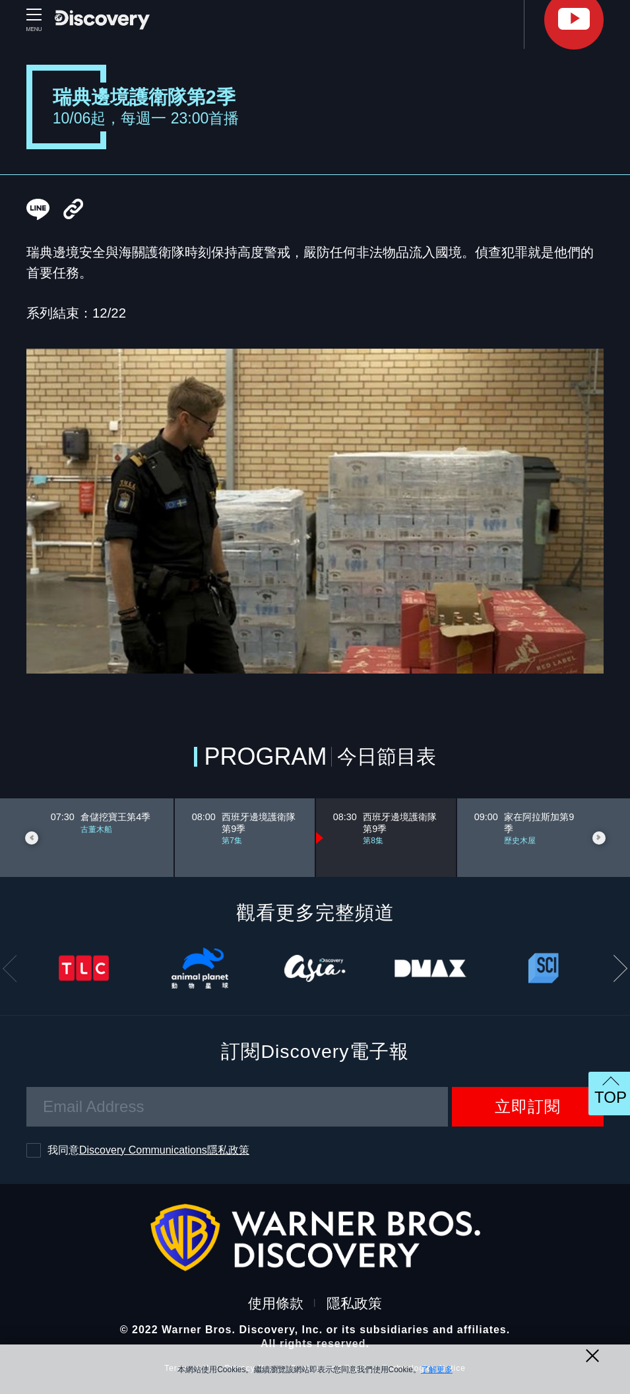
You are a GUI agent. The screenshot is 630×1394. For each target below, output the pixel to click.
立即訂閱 (528, 1106)
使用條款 (275, 1303)
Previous (31, 838)
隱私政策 (354, 1303)
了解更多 (437, 1369)
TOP (610, 1097)
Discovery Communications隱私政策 (164, 1150)
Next (599, 838)
